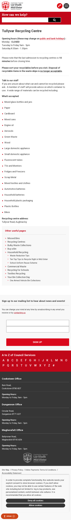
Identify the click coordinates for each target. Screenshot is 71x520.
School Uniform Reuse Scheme (23, 263)
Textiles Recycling (16, 273)
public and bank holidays (52, 38)
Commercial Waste (17, 266)
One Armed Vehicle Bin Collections (25, 280)
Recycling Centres (16, 242)
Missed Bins (14, 238)
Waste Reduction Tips (19, 255)
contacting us (20, 313)
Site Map (6, 470)
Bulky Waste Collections (19, 245)
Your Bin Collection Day (19, 277)
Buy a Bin (12, 249)
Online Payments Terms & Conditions (41, 470)
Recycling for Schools (18, 270)
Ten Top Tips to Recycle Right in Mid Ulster (29, 259)
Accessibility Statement (11, 473)
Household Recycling (18, 252)
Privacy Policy (17, 470)
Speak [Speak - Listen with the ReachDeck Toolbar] (9, 516)
